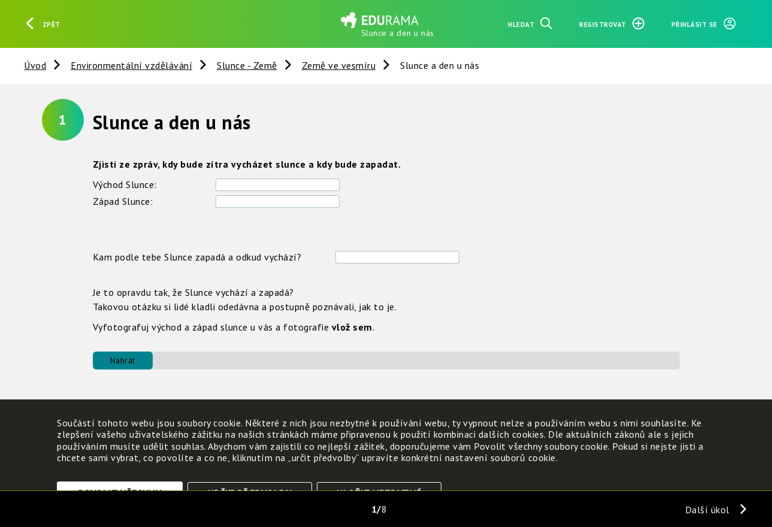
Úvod (35, 65)
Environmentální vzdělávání (131, 65)
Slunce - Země (247, 65)
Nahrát (122, 360)
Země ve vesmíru (339, 65)
